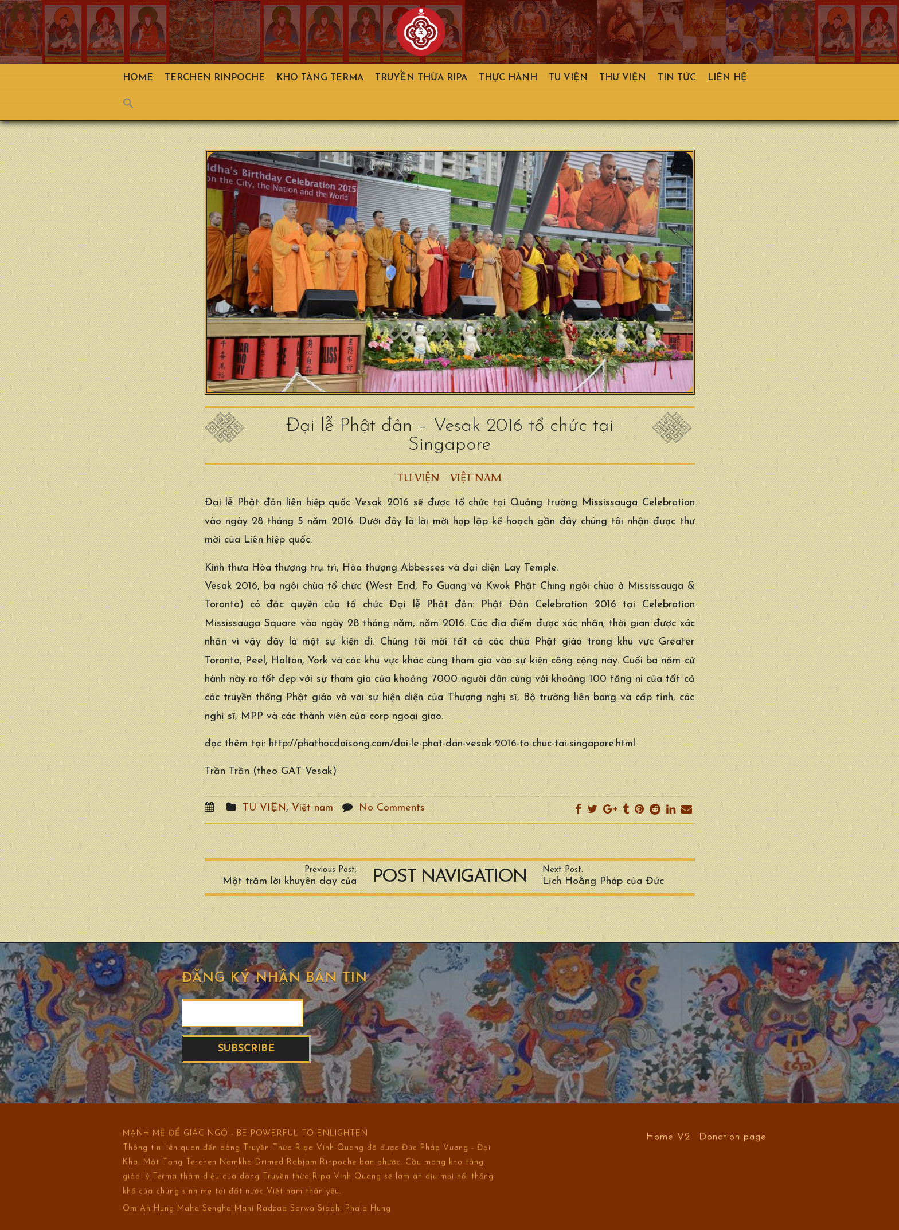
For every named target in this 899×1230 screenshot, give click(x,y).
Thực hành (508, 77)
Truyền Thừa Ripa (421, 77)
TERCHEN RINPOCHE (215, 77)
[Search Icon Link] (134, 106)
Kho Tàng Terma (319, 77)
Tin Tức (677, 77)
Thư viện (622, 77)
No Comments (392, 808)
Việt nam (476, 478)
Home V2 (668, 1136)
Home (138, 77)
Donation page (733, 1136)
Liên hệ (727, 77)
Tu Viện (568, 77)
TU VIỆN (418, 478)
